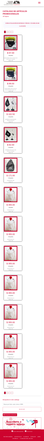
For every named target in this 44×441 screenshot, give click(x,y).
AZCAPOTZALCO (18, 436)
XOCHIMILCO (15, 438)
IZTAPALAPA (33, 436)
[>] (9, 32)
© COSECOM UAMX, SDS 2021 (26, 438)
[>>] (12, 32)
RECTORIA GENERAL (8, 436)
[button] (39, 2)
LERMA (39, 436)
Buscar (22, 409)
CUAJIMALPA (26, 436)
